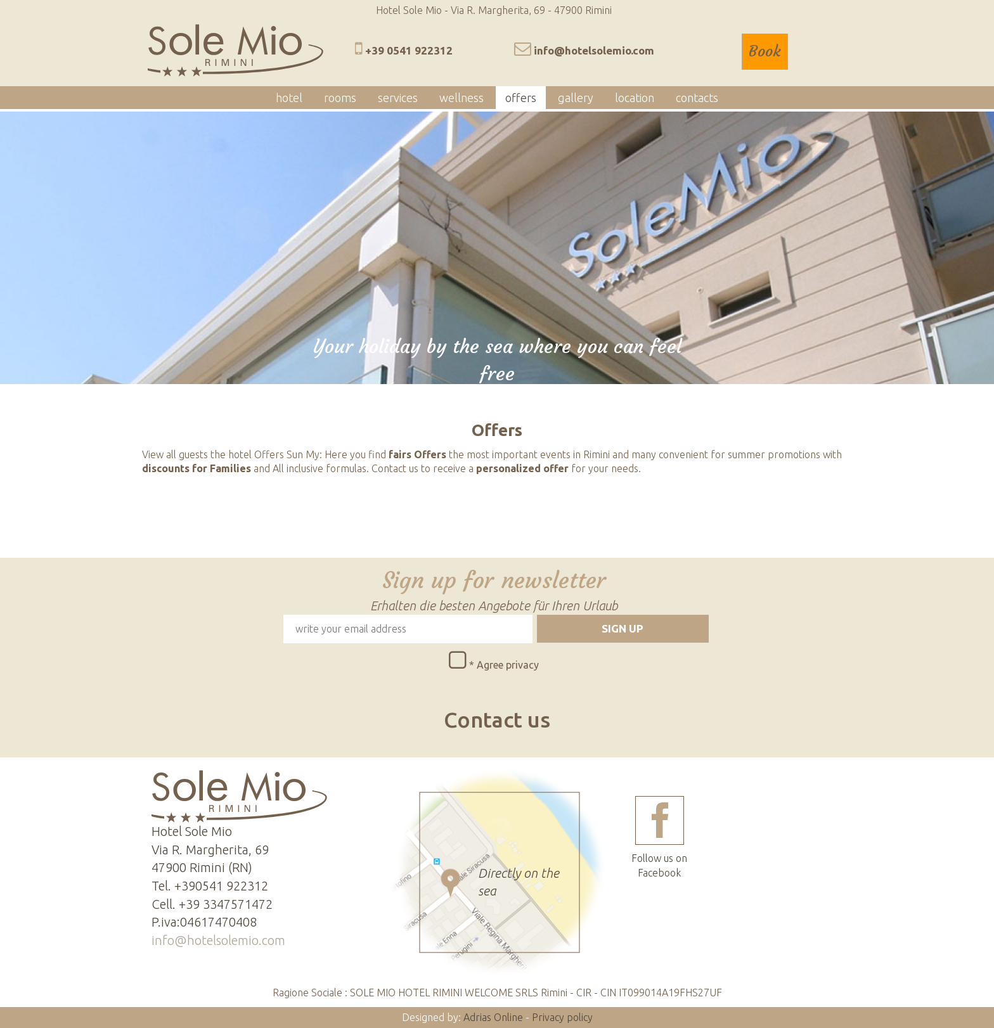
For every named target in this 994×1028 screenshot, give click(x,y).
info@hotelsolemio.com (594, 50)
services (398, 97)
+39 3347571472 (226, 904)
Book (765, 51)
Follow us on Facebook (659, 837)
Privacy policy (562, 1017)
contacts (697, 97)
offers (520, 97)
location (634, 97)
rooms (340, 97)
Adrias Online (493, 1017)
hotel (289, 97)
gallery (575, 97)
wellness (461, 97)
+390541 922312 (221, 885)
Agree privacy (508, 665)
